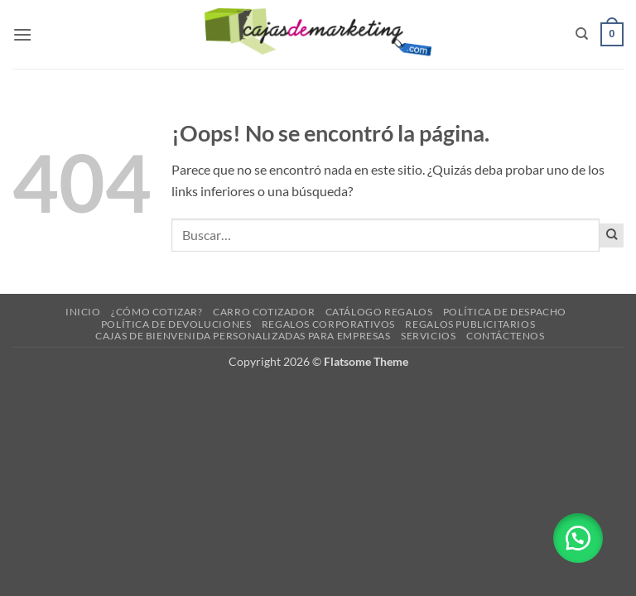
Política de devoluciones (176, 324)
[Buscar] (582, 34)
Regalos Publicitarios (470, 324)
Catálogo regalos (379, 311)
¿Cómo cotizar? (157, 311)
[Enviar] (612, 235)
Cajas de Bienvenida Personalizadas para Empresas (242, 335)
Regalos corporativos (328, 324)
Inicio (83, 311)
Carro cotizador (264, 311)
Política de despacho (504, 311)
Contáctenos (505, 335)
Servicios (428, 335)
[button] (22, 34)
